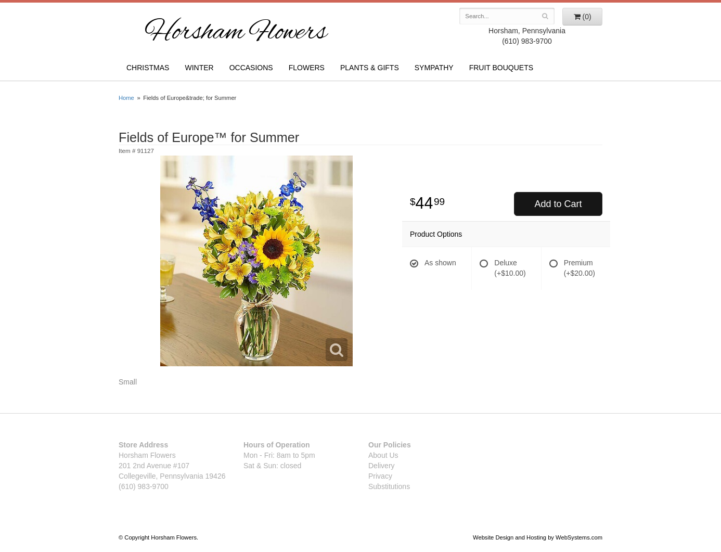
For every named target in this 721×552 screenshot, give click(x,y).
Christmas (147, 67)
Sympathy (434, 67)
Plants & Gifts (369, 67)
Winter (199, 67)
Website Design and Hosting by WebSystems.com (537, 537)
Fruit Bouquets (501, 67)
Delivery (381, 465)
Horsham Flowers (236, 33)
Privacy (380, 476)
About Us (383, 455)
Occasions (251, 67)
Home (126, 98)
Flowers (307, 67)
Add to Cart (558, 204)
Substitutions (389, 486)
